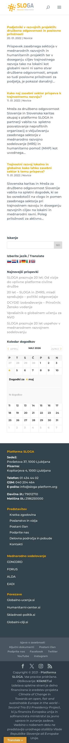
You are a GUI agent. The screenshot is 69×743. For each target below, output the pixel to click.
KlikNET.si (44, 681)
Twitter (53, 651)
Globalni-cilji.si (17, 622)
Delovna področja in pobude (31, 538)
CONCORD (14, 562)
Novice (28, 38)
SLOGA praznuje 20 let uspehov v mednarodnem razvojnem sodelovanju (33, 328)
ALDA (11, 576)
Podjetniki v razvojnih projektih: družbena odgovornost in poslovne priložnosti (34, 30)
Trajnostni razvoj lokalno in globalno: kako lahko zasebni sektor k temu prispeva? (29, 168)
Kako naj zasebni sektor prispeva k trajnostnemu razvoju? (34, 95)
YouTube (23, 656)
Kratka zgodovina (23, 515)
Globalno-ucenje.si (21, 600)
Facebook (36, 651)
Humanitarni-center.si (23, 607)
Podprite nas (19, 532)
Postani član (19, 526)
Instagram (41, 656)
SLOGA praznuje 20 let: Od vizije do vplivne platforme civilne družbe (32, 282)
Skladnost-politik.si (21, 614)
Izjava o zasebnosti (32, 642)
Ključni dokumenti (21, 647)
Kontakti (16, 544)
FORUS (12, 569)
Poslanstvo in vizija (24, 520)
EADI (11, 584)
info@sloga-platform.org (38, 487)
